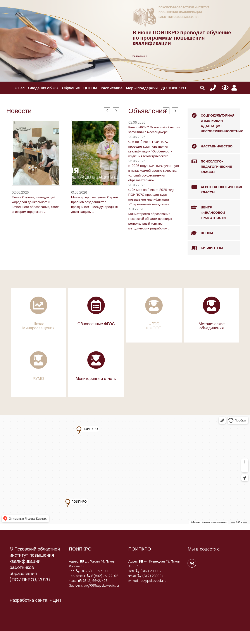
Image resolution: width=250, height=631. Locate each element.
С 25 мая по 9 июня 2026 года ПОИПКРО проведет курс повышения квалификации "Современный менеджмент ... (151, 196)
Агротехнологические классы (214, 187)
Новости (19, 110)
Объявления (147, 110)
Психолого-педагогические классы (210, 164)
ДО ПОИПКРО (173, 88)
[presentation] (107, 110)
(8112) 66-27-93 (93, 580)
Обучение (71, 88)
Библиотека (205, 248)
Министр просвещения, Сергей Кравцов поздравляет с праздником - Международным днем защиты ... (94, 204)
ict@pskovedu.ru (153, 580)
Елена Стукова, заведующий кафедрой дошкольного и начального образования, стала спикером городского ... (36, 204)
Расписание (111, 88)
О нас (20, 88)
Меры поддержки (142, 88)
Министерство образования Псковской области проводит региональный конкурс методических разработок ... (150, 221)
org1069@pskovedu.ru (101, 585)
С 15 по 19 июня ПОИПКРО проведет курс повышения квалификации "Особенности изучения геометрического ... (150, 148)
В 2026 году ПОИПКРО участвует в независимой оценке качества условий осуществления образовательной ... (153, 172)
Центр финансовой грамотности (207, 210)
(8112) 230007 (148, 571)
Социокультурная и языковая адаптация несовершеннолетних (214, 120)
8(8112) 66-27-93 (92, 571)
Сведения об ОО (43, 88)
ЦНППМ (90, 88)
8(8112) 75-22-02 (102, 575)
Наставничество (210, 146)
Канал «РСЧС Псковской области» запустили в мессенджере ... (154, 129)
